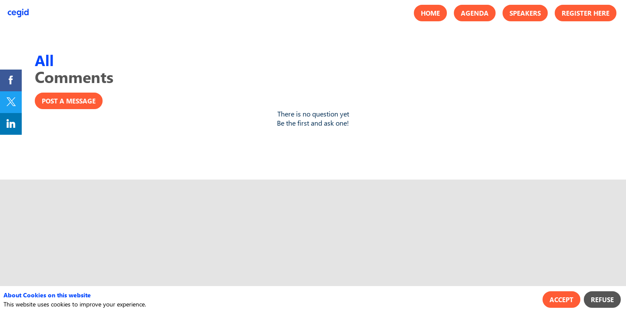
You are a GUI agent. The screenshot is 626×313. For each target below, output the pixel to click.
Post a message (69, 101)
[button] (430, 13)
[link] (11, 80)
